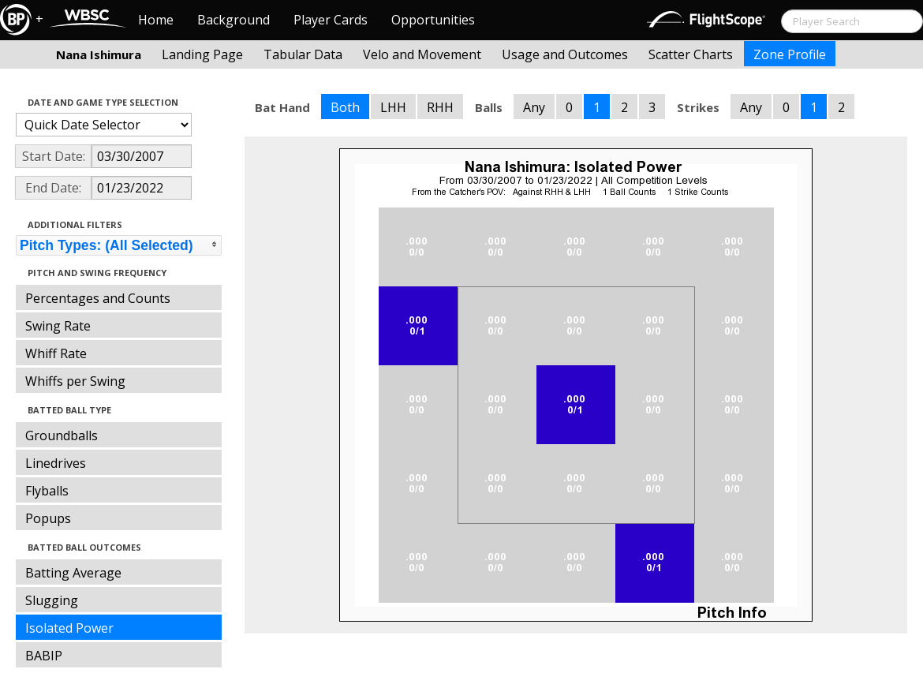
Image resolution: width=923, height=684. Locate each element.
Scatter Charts (690, 54)
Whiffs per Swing (75, 381)
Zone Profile (789, 54)
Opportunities (433, 19)
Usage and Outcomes (565, 54)
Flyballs (47, 490)
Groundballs (61, 435)
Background (233, 19)
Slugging (51, 600)
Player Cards (330, 19)
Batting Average (73, 572)
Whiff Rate (56, 353)
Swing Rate (58, 326)
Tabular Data (302, 54)
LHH (393, 107)
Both (345, 107)
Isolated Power (69, 628)
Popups (48, 518)
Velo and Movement (422, 54)
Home (156, 19)
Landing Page (202, 54)
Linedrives (55, 463)
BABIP (43, 655)
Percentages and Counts (97, 298)
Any (534, 107)
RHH (440, 107)
